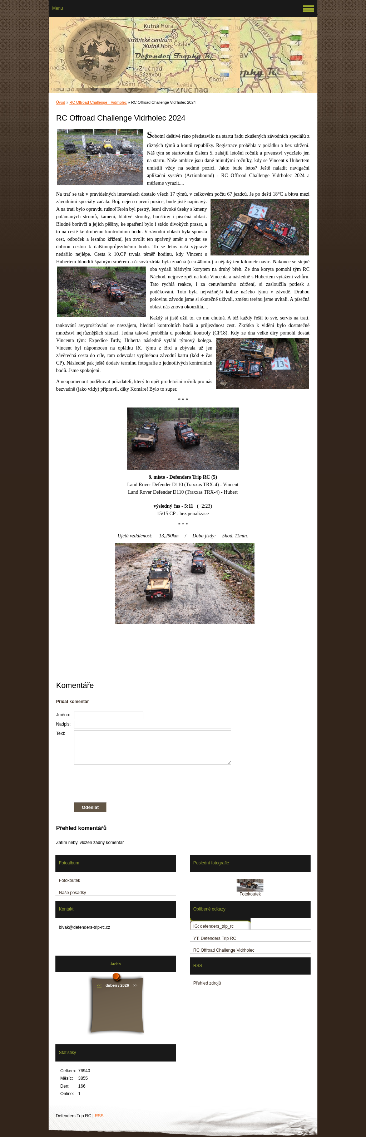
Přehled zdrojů (207, 983)
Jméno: (63, 714)
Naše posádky (72, 892)
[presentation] (143, 782)
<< (99, 985)
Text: (60, 733)
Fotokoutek (69, 880)
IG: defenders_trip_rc (213, 926)
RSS (99, 1115)
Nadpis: (63, 724)
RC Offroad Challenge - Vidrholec (98, 102)
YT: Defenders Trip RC (214, 938)
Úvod (60, 102)
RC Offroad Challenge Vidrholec (223, 950)
